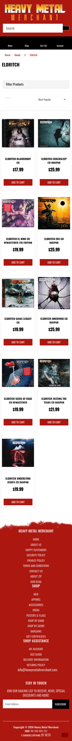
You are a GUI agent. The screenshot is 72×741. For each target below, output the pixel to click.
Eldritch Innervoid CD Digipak (54, 320)
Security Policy (36, 555)
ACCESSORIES (36, 605)
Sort (30, 98)
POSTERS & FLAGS (36, 615)
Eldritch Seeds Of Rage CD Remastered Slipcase (18, 402)
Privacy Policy (36, 560)
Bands (18, 55)
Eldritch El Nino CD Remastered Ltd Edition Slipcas (18, 242)
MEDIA (36, 610)
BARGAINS (36, 631)
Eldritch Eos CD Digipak (54, 241)
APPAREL (36, 599)
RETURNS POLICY (36, 665)
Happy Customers (36, 550)
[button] (65, 735)
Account (60, 45)
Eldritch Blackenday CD (18, 161)
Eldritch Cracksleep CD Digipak (54, 161)
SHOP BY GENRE (36, 626)
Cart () (43, 45)
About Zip (35, 576)
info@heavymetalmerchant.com (37, 669)
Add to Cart (18, 182)
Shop (27, 45)
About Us (36, 544)
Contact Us (36, 571)
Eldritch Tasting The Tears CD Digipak (54, 400)
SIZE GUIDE (36, 654)
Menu (10, 45)
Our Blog (36, 581)
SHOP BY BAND (36, 620)
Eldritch (33, 55)
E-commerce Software (31, 735)
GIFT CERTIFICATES (36, 636)
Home (7, 55)
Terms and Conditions (36, 565)
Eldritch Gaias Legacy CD (17, 320)
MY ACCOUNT (36, 649)
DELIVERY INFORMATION (36, 659)
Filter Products (15, 84)
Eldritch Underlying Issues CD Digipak (18, 480)
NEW (36, 594)
